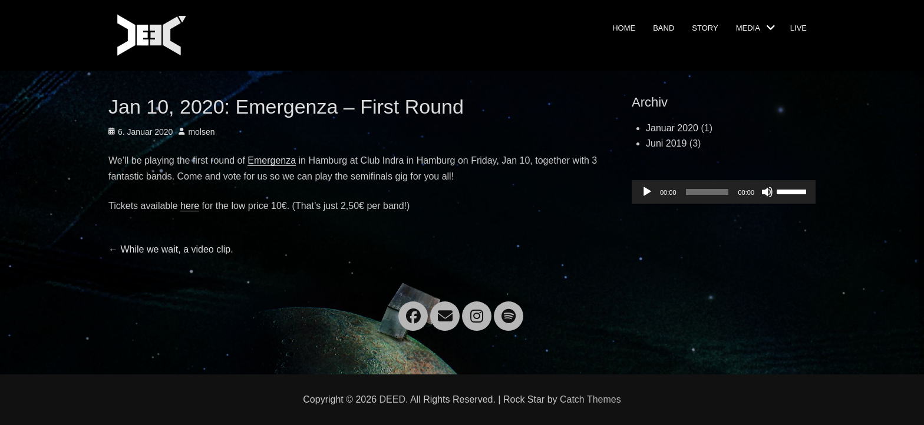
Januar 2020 (672, 128)
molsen (201, 132)
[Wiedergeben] (647, 192)
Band (663, 27)
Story (705, 27)
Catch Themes (590, 399)
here (189, 206)
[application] (724, 192)
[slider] (707, 192)
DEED (392, 399)
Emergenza (272, 160)
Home (623, 27)
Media (748, 27)
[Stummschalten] (767, 192)
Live (798, 27)
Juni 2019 (666, 143)
